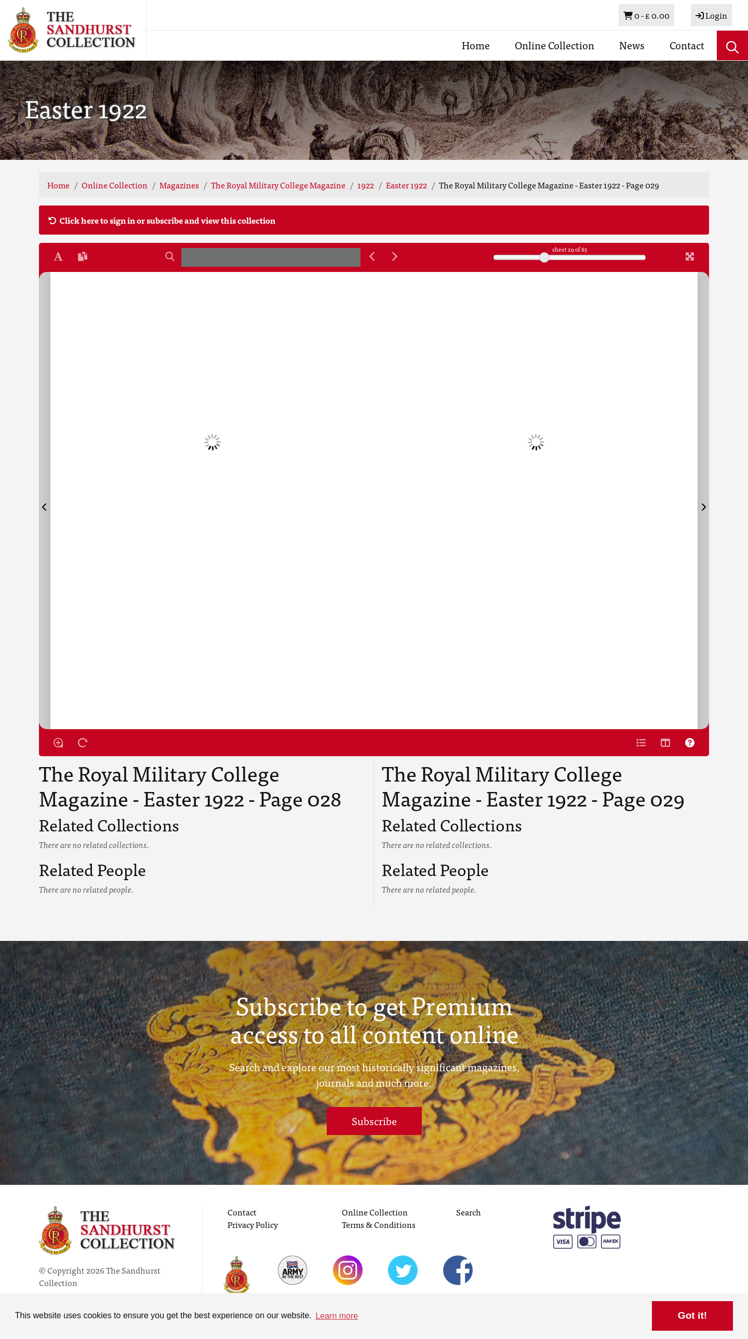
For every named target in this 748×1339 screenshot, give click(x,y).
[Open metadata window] (641, 742)
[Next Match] (394, 256)
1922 (365, 185)
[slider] (544, 257)
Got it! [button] (692, 1315)
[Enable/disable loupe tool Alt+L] (58, 742)
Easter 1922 (406, 185)
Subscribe (374, 1120)
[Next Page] (703, 500)
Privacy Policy (253, 1224)
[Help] (689, 742)
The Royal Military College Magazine (278, 185)
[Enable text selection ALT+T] (58, 256)
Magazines (179, 185)
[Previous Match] (371, 256)
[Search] (169, 256)
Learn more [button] (336, 1315)
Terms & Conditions (379, 1224)
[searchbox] (270, 257)
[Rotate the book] (82, 742)
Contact (687, 44)
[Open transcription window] (82, 256)
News (632, 44)
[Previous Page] (44, 500)
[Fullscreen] (689, 256)
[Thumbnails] (665, 742)
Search (468, 1212)
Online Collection (554, 44)
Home (476, 44)
